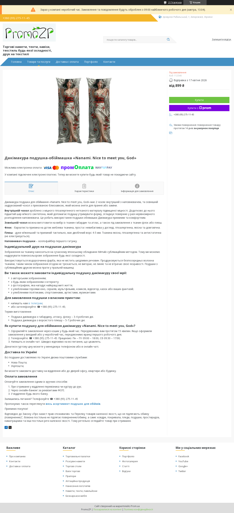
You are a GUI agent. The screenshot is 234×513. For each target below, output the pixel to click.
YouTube (183, 461)
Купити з (199, 108)
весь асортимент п (59, 404)
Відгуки (126, 471)
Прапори (71, 476)
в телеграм (35, 303)
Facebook (183, 456)
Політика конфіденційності (138, 509)
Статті (125, 466)
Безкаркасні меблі (76, 495)
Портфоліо (91, 62)
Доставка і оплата (67, 62)
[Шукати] (168, 39)
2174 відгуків (175, 2)
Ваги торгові (73, 471)
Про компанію (17, 456)
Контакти (109, 62)
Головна (16, 62)
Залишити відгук (221, 39)
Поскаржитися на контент (107, 509)
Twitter (182, 471)
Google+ (183, 466)
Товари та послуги (38, 62)
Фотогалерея (130, 461)
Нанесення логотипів (78, 486)
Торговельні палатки (78, 456)
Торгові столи (73, 466)
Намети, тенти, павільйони (81, 491)
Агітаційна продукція (78, 481)
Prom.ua (135, 506)
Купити (199, 100)
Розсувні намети (75, 461)
